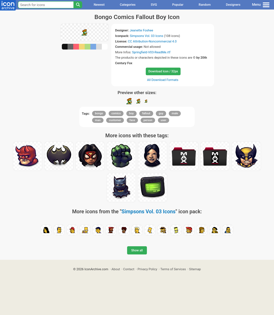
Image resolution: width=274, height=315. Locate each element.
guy (161, 113)
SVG (154, 4)
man (98, 120)
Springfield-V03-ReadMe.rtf (151, 52)
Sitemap (195, 269)
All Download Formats (162, 80)
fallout (146, 113)
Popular (177, 4)
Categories (128, 4)
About (116, 269)
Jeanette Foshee (141, 30)
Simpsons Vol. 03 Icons (146, 36)
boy (131, 113)
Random (205, 4)
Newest (99, 4)
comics (116, 113)
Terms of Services (173, 269)
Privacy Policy (147, 269)
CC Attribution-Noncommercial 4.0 (152, 41)
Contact (128, 269)
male (175, 113)
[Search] (77, 4)
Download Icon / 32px (163, 71)
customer (115, 120)
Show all (137, 250)
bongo (99, 113)
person (147, 120)
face (132, 120)
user (163, 120)
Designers (233, 4)
